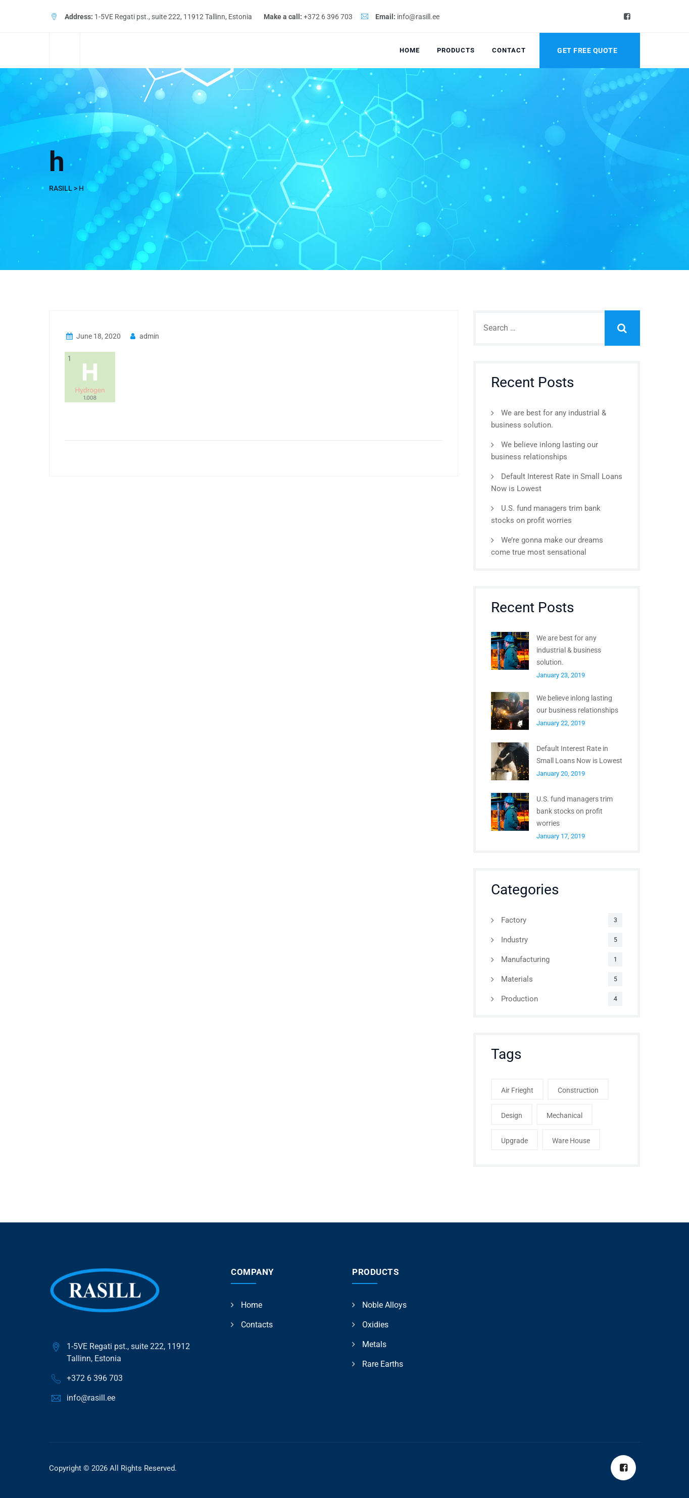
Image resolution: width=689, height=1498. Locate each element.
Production (519, 998)
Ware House (571, 1141)
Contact (509, 50)
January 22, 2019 (560, 723)
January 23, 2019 (560, 675)
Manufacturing (525, 959)
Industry (514, 939)
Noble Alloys (384, 1305)
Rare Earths (382, 1364)
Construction (578, 1090)
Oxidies (375, 1324)
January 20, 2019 (560, 773)
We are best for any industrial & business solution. (568, 650)
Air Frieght (517, 1090)
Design (511, 1115)
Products (456, 50)
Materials (517, 979)
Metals (374, 1344)
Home (410, 50)
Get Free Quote (587, 50)
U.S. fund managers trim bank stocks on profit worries (574, 811)
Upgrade (514, 1141)
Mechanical (564, 1115)
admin (144, 336)
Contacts (257, 1324)
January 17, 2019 (560, 836)
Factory (513, 920)
